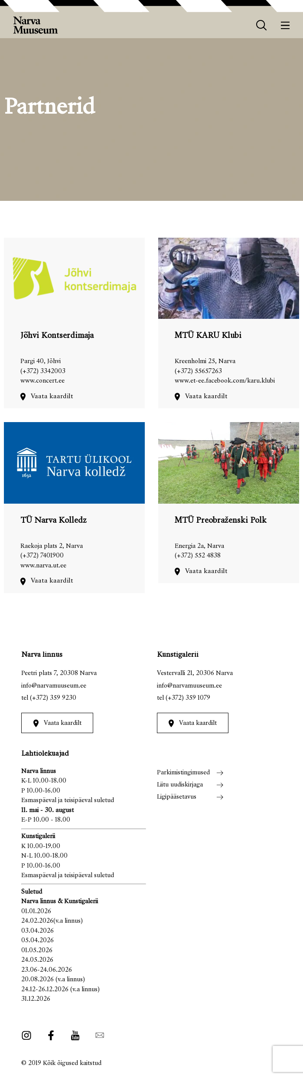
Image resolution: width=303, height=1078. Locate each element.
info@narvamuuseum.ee (53, 686)
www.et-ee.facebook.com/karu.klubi (225, 381)
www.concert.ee (42, 381)
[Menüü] (285, 25)
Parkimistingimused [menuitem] (183, 773)
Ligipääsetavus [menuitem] (176, 797)
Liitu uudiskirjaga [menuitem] (180, 785)
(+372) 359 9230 (53, 698)
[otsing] (261, 25)
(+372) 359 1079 (188, 698)
